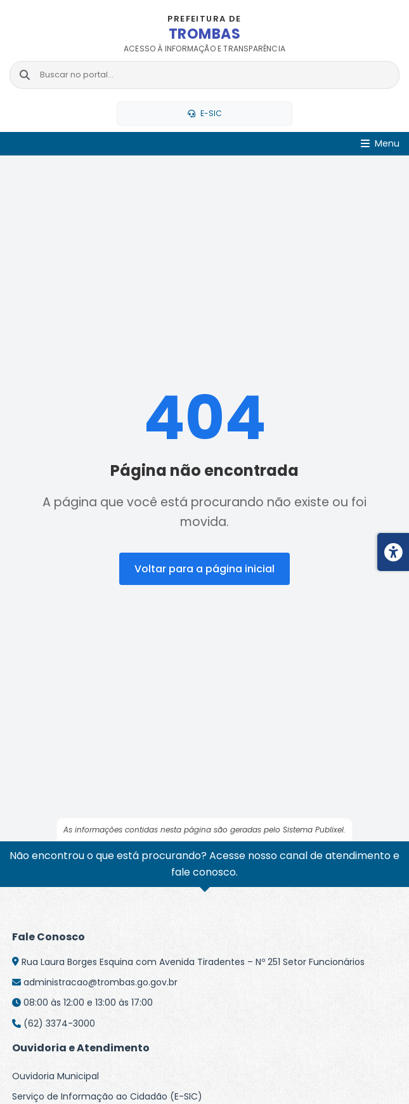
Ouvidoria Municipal (55, 1076)
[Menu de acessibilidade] (393, 552)
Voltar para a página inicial (204, 569)
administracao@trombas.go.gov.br (100, 982)
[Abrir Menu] (380, 143)
